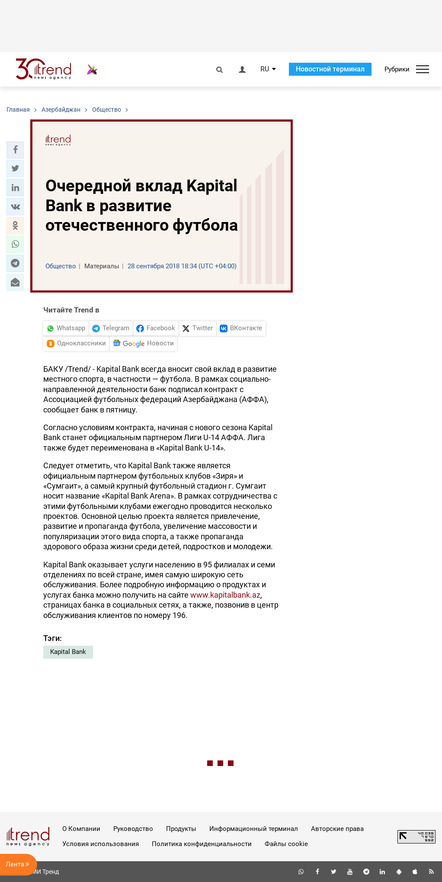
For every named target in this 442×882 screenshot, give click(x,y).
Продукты (181, 829)
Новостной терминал (330, 69)
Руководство (133, 829)
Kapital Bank (68, 652)
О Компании (81, 829)
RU (264, 69)
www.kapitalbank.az (225, 594)
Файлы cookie (286, 844)
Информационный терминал (253, 829)
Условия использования (100, 844)
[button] (15, 149)
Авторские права (337, 829)
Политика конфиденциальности (202, 844)
